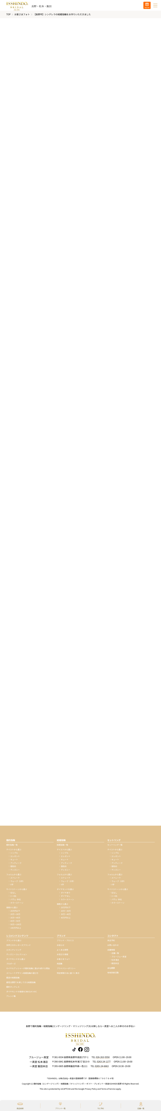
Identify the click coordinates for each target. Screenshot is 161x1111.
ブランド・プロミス (65, 942)
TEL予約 (100, 1108)
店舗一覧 (140, 1108)
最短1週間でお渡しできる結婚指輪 (21, 984)
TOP (8, 16)
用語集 (59, 965)
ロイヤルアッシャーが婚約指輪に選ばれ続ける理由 (28, 970)
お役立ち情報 (62, 956)
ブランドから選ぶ (13, 942)
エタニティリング (13, 951)
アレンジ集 (11, 998)
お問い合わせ (113, 946)
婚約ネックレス (12, 988)
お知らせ (60, 946)
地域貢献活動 (113, 974)
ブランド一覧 (60, 1108)
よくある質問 (62, 951)
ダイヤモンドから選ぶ (15, 960)
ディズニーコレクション (16, 956)
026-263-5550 (103, 1058)
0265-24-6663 (101, 1068)
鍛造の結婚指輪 (12, 979)
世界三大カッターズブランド (18, 946)
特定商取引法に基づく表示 (68, 974)
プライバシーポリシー (66, 970)
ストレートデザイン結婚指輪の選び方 (22, 974)
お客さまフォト (22, 16)
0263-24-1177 (104, 1063)
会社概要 (111, 969)
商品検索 (20, 1108)
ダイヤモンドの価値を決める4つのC (21, 993)
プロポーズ (11, 965)
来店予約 (111, 942)
